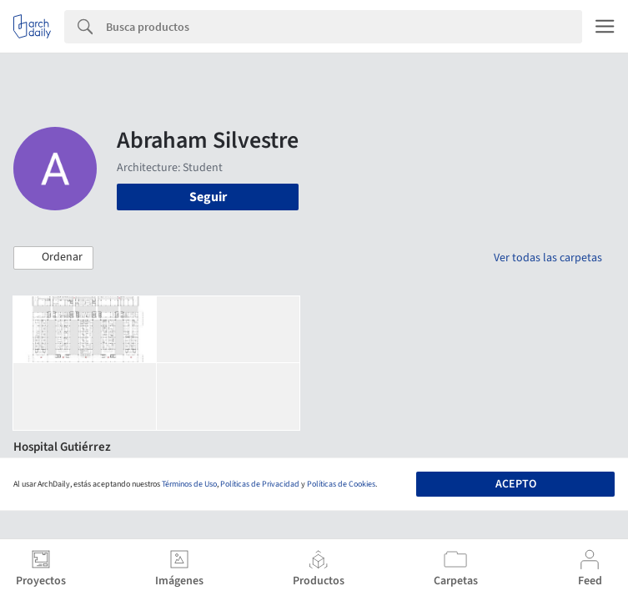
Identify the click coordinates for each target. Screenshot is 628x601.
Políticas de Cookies (341, 484)
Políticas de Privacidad (259, 484)
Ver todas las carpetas (548, 258)
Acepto (515, 484)
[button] (53, 258)
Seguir (208, 197)
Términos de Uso (189, 484)
